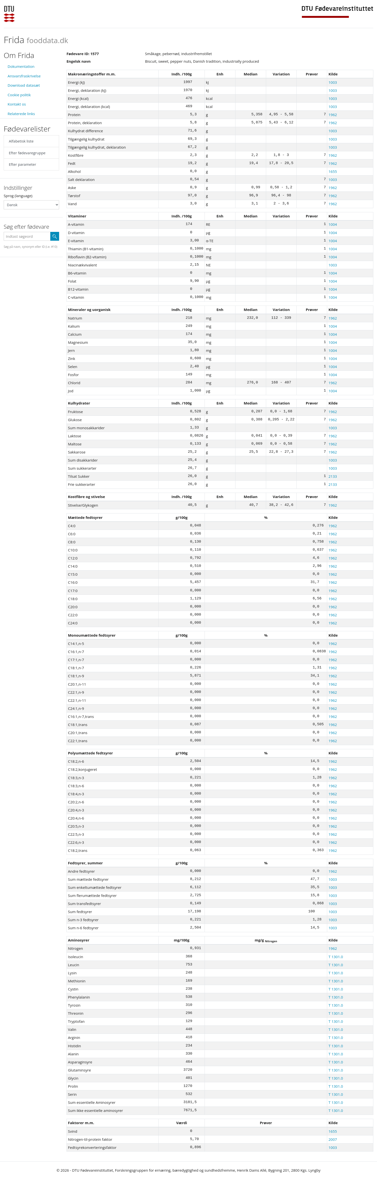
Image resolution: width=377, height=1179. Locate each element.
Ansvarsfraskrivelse (24, 75)
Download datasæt (24, 85)
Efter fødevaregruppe (27, 152)
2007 (332, 1139)
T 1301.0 (335, 956)
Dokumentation (21, 66)
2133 (332, 476)
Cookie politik (19, 94)
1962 (332, 114)
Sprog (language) (18, 195)
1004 (332, 224)
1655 (332, 171)
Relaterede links (21, 113)
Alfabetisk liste (21, 141)
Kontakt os (17, 104)
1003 (332, 82)
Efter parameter (22, 164)
